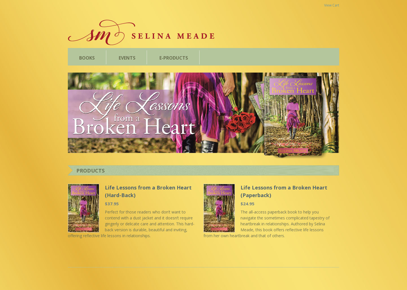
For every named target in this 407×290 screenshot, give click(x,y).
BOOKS (87, 58)
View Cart (331, 5)
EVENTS (127, 58)
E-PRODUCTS (173, 58)
